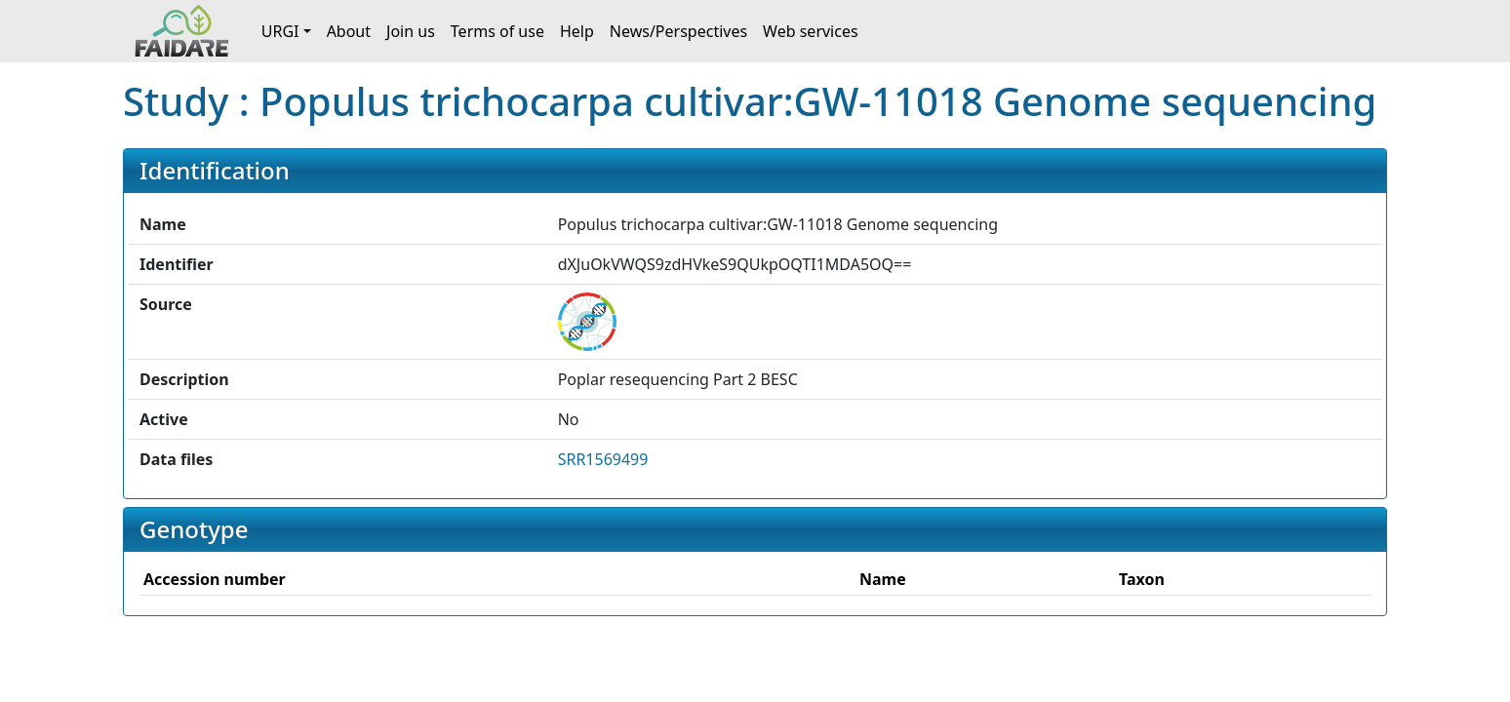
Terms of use (497, 31)
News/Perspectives (678, 31)
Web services (810, 31)
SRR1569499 (603, 459)
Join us (410, 31)
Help (577, 31)
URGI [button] (280, 31)
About (349, 31)
